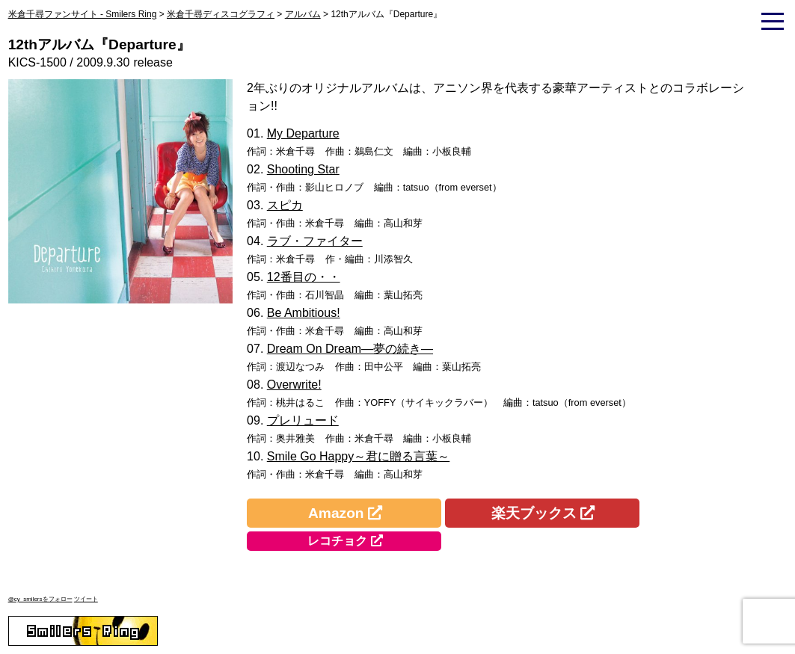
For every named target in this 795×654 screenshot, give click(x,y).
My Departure (303, 133)
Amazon (336, 513)
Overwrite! (294, 384)
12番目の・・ (303, 277)
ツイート (86, 599)
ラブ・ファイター (315, 241)
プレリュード (303, 420)
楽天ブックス (534, 513)
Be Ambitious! (303, 312)
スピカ (285, 205)
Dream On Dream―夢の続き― (350, 348)
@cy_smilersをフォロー (40, 599)
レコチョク (337, 540)
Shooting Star (303, 169)
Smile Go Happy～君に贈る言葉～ (358, 456)
